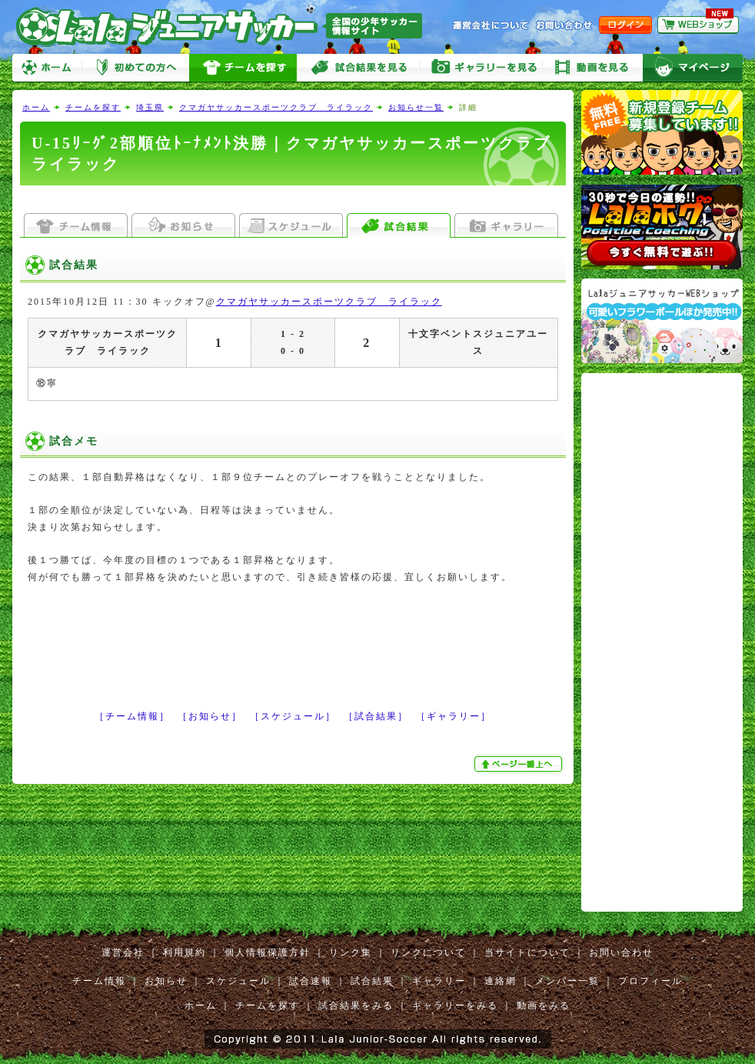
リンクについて (428, 952)
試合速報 (310, 981)
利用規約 (184, 952)
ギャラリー (439, 981)
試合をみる (358, 68)
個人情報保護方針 (268, 952)
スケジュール (238, 981)
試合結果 (372, 981)
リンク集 (350, 952)
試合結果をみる (356, 1005)
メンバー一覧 (567, 981)
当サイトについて (527, 952)
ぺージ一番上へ (520, 763)
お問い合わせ (621, 952)
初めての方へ (135, 68)
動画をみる (593, 68)
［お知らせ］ (210, 716)
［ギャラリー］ (453, 716)
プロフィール (650, 981)
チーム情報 (99, 981)
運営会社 (123, 952)
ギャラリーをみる (481, 68)
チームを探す (243, 68)
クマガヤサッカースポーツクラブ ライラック (276, 107)
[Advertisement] (293, 199)
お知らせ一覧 (416, 107)
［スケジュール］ (293, 716)
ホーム (46, 68)
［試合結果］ (376, 716)
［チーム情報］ (132, 716)
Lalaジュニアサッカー (225, 26)
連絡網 (500, 981)
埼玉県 (150, 107)
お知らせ (166, 981)
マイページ (693, 68)
